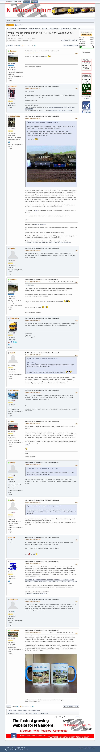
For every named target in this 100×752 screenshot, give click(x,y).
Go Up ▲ (93, 748)
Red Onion (14, 599)
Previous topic (66, 40)
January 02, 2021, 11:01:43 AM (32, 423)
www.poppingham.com (40, 224)
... (31, 45)
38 (32, 45)
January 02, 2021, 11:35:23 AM (32, 601)
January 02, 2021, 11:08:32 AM (32, 502)
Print (76, 45)
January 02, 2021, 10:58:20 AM (32, 392)
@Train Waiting (29, 285)
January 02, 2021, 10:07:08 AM (32, 250)
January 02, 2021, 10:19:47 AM (32, 281)
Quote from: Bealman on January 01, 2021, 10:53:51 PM (43, 122)
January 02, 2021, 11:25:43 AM (32, 563)
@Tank (35, 210)
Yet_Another (14, 390)
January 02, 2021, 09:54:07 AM (32, 118)
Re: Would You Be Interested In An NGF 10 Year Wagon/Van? (42, 51)
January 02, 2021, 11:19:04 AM (32, 539)
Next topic (75, 40)
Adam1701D (14, 318)
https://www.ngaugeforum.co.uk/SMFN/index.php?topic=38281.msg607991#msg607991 (48, 242)
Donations (86, 98)
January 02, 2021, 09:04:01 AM (32, 88)
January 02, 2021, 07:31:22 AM (32, 53)
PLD (11, 561)
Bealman (13, 51)
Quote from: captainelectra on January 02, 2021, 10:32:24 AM (44, 506)
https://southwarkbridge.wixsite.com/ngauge (60, 110)
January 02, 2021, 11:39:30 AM (32, 632)
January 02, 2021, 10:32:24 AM (32, 320)
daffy (12, 421)
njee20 (12, 248)
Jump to (54, 716)
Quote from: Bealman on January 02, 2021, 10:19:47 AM (43, 358)
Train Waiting (15, 116)
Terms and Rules (86, 748)
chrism (12, 462)
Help (80, 748)
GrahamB (13, 86)
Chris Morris (14, 630)
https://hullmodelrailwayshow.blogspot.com (36, 593)
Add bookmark (68, 45)
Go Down (9, 45)
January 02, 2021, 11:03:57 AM (32, 464)
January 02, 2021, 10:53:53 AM (32, 354)
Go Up (9, 706)
